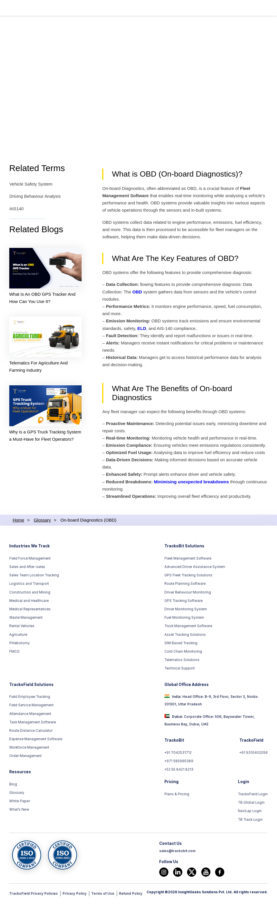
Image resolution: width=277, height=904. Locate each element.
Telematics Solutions (181, 661)
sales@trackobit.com (177, 852)
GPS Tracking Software (183, 602)
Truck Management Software (188, 627)
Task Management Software (32, 723)
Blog (13, 785)
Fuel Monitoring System (184, 619)
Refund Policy (130, 895)
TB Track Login (250, 821)
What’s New (19, 811)
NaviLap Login (250, 812)
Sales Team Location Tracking (34, 576)
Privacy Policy (75, 895)
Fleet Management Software (187, 560)
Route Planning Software (185, 585)
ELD (142, 328)
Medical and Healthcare (29, 602)
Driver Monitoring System (185, 610)
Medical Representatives (30, 610)
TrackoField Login (253, 795)
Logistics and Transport (29, 585)
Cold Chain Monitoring (183, 653)
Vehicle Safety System (31, 184)
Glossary (16, 794)
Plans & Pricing (176, 795)
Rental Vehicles (21, 627)
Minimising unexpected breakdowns (191, 483)
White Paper (19, 802)
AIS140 (16, 208)
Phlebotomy (19, 644)
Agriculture (18, 636)
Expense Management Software (35, 740)
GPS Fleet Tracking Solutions (188, 576)
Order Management (25, 757)
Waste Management (26, 619)
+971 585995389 (179, 762)
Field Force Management (30, 560)
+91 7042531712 (178, 754)
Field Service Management (31, 706)
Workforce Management (29, 749)
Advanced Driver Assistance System (194, 568)
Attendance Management (30, 715)
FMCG (14, 653)
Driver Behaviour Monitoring (187, 593)
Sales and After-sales (27, 568)
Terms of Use (102, 895)
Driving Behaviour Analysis (35, 196)
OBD (137, 292)
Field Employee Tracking (29, 698)
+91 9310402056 (253, 754)
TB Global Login (251, 804)
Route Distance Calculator (31, 732)
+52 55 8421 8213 (179, 771)
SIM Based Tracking (180, 644)
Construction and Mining (29, 593)
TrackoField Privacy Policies (33, 895)
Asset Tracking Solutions (185, 636)
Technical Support (179, 669)
